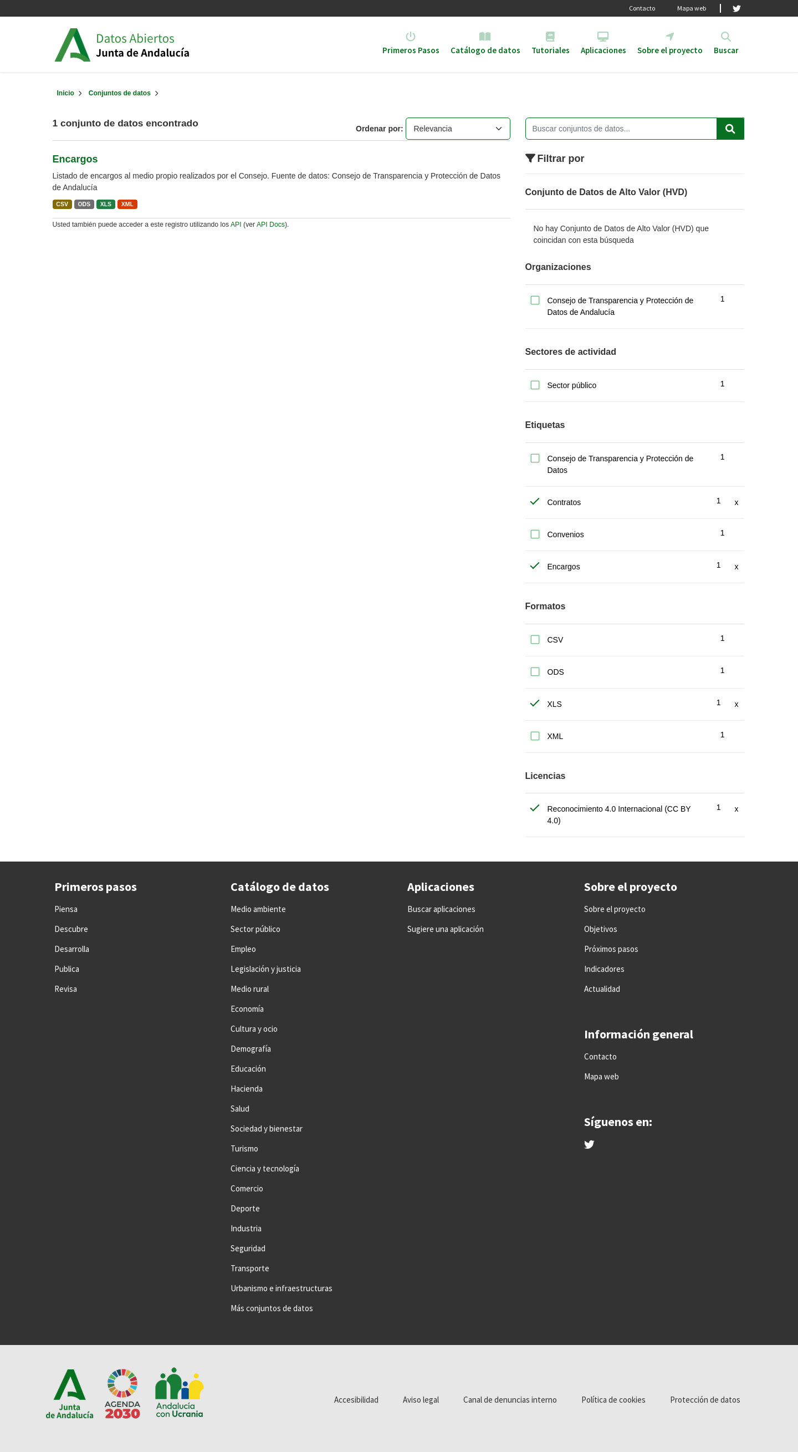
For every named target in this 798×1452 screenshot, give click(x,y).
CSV (62, 204)
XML (127, 204)
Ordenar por (378, 128)
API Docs (271, 224)
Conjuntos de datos (120, 93)
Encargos (75, 159)
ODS (84, 204)
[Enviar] (730, 129)
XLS (105, 204)
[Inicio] (65, 93)
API (236, 224)
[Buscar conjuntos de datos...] (634, 129)
